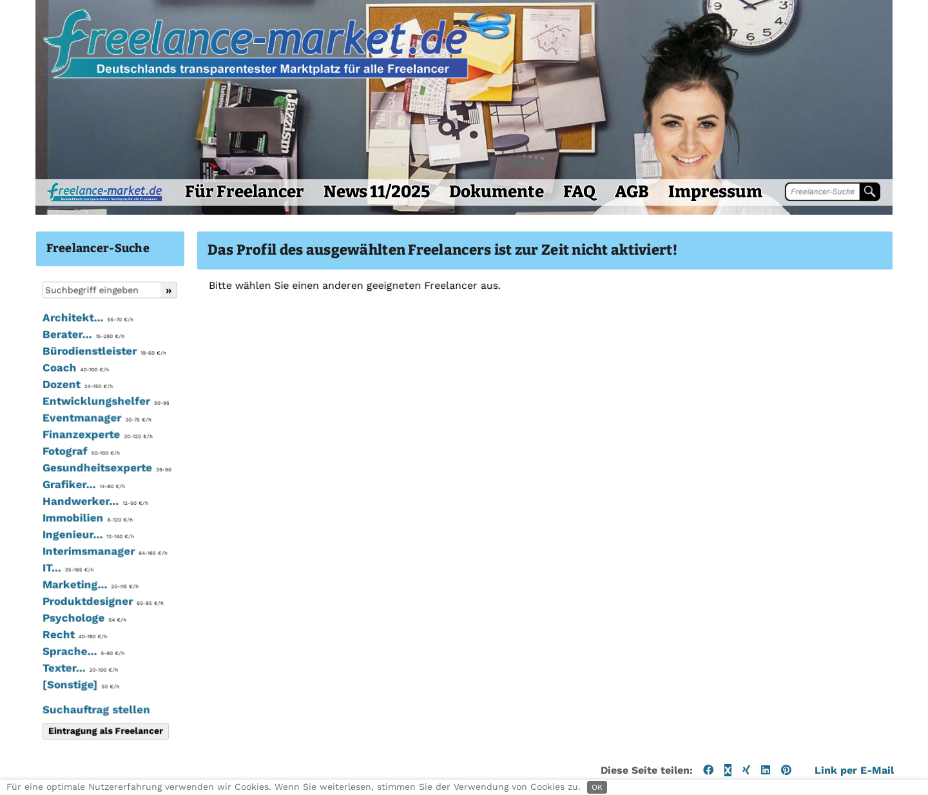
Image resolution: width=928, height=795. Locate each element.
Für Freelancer (220, 204)
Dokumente (472, 204)
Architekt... (62, 330)
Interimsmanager (79, 563)
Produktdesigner (78, 613)
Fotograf (56, 464)
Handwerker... (70, 513)
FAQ (555, 204)
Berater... (58, 347)
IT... (42, 580)
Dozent (52, 397)
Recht (49, 646)
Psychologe (59, 630)
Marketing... (65, 597)
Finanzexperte (72, 447)
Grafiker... (58, 497)
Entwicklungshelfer (80, 413)
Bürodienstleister (79, 364)
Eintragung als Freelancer (80, 743)
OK (597, 787)
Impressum (691, 204)
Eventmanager (71, 430)
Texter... (55, 680)
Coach (50, 381)
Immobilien (62, 530)
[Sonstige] (55, 697)
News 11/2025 (352, 204)
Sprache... (58, 663)
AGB (607, 204)
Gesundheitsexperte (81, 480)
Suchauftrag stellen (71, 721)
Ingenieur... (63, 547)
